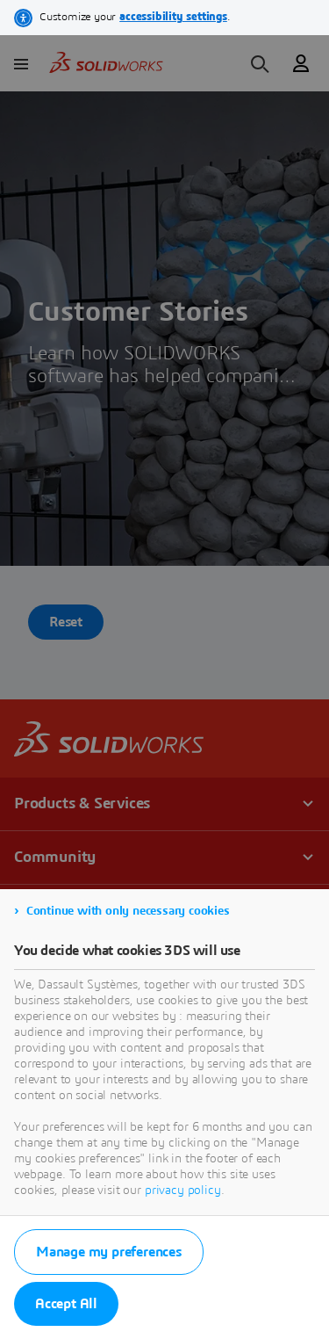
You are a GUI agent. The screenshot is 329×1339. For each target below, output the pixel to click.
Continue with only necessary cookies (128, 911)
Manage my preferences (109, 1252)
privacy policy (183, 1190)
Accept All (66, 1304)
